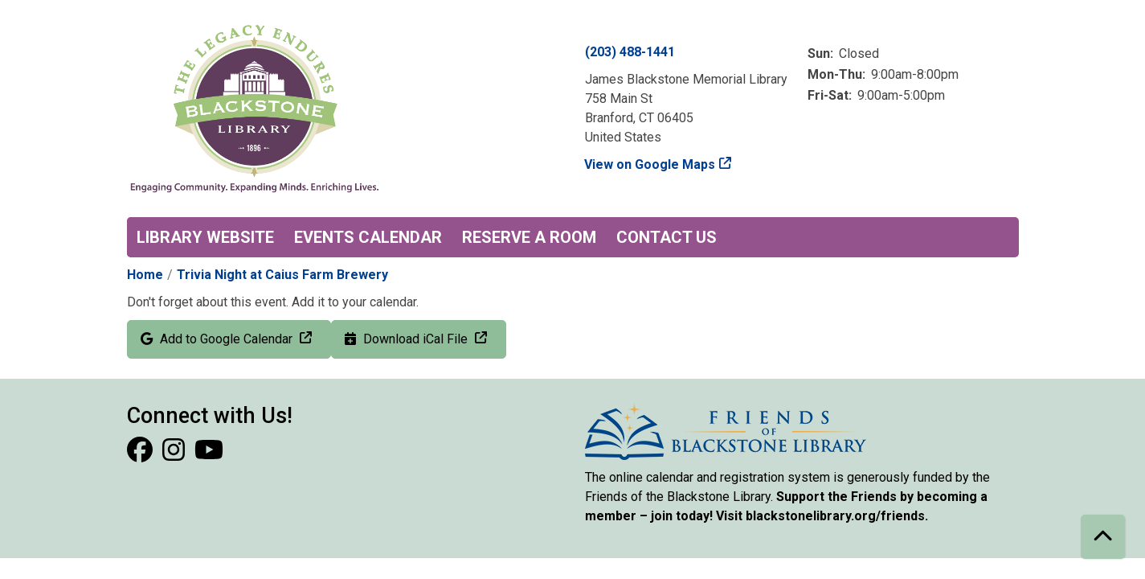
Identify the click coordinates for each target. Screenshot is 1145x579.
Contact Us (666, 237)
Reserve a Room (529, 237)
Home (145, 274)
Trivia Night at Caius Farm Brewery (282, 274)
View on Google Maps (650, 164)
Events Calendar (368, 237)
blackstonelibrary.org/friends (835, 516)
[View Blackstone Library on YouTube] (208, 454)
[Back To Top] (1103, 537)
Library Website (205, 237)
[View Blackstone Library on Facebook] (141, 454)
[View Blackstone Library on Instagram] (175, 454)
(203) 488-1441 (630, 52)
